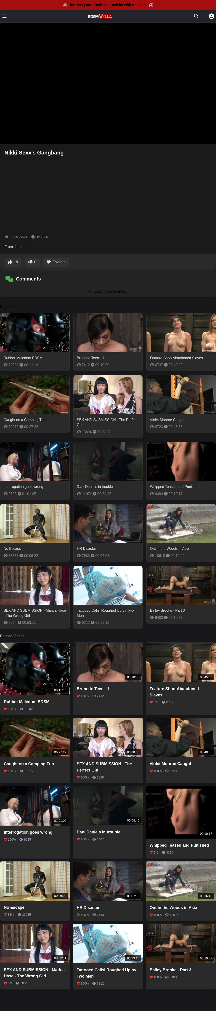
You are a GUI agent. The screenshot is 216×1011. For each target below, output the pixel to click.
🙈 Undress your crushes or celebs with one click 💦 (108, 5)
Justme (20, 247)
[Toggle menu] (4, 16)
